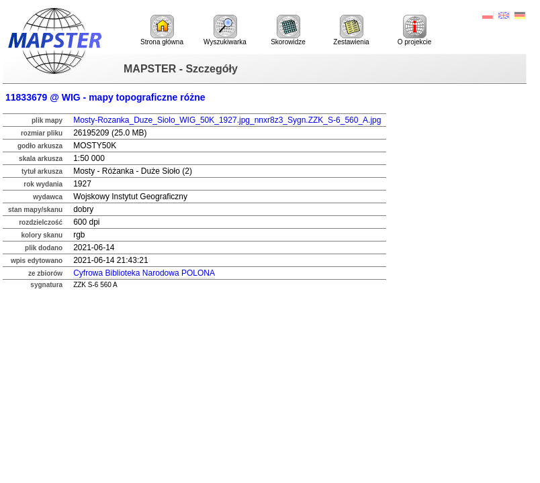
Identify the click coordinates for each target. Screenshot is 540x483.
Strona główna (161, 30)
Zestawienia (351, 30)
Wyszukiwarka (225, 30)
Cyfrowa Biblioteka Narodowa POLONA (144, 273)
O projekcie (415, 30)
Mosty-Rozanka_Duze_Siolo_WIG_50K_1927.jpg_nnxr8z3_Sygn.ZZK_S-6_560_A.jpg (227, 120)
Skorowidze (288, 30)
